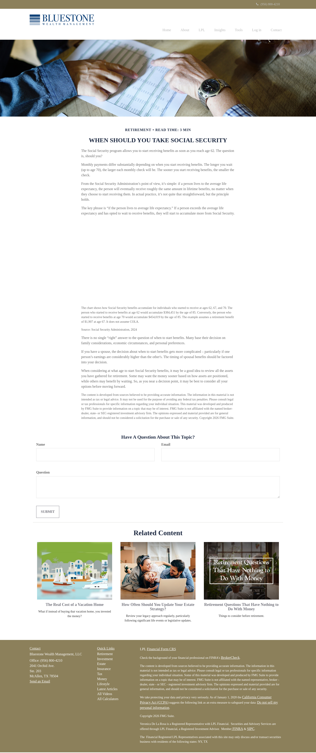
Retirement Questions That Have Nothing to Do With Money (241, 607)
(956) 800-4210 (268, 4)
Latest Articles (107, 689)
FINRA (237, 729)
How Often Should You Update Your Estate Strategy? (158, 607)
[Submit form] (47, 512)
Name (40, 445)
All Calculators (107, 699)
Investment (105, 659)
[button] (176, 24)
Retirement (105, 654)
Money (102, 679)
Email (165, 445)
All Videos (104, 694)
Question (43, 473)
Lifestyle (103, 684)
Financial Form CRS (161, 650)
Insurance (104, 669)
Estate (101, 664)
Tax (99, 674)
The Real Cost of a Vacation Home (75, 605)
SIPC (250, 729)
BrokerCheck (230, 658)
